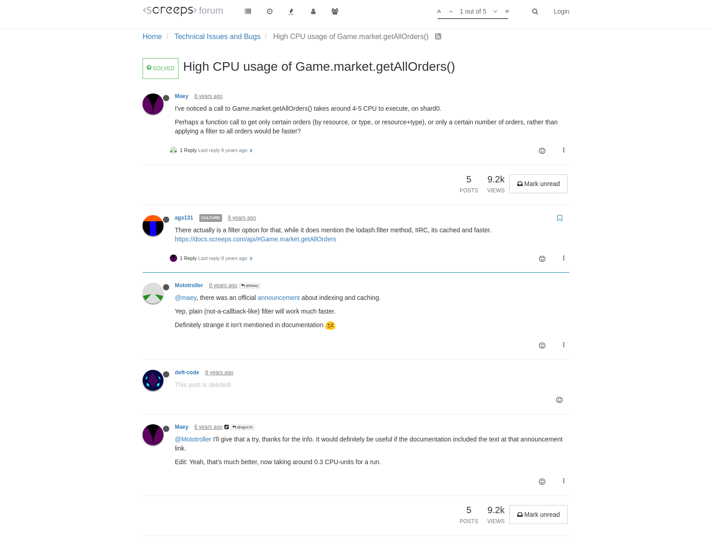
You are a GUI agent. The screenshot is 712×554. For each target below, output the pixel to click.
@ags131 (242, 427)
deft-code (187, 372)
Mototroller (189, 285)
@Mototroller (193, 439)
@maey (185, 297)
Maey (181, 96)
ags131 (184, 218)
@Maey (249, 286)
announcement (279, 297)
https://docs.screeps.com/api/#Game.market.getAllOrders (255, 239)
